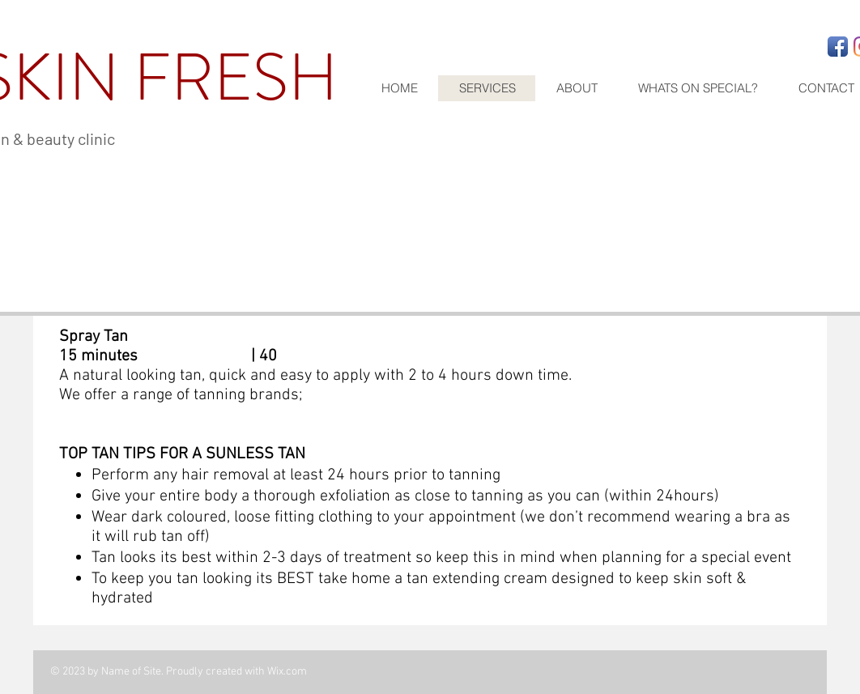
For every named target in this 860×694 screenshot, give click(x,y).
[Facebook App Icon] (838, 46)
